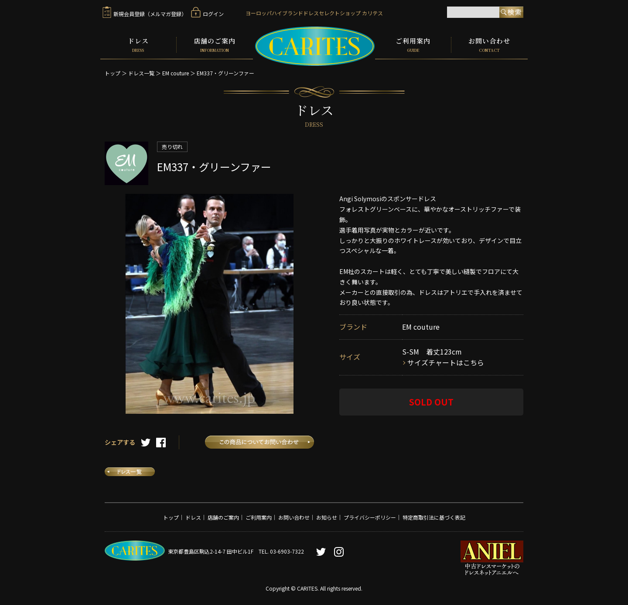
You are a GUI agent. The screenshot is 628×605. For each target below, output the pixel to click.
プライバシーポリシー (370, 516)
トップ (112, 72)
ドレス (138, 44)
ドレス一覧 (141, 72)
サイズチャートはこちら (445, 362)
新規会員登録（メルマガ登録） (144, 13)
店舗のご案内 (215, 44)
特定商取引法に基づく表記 (434, 516)
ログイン (207, 13)
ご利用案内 (413, 44)
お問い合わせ (489, 44)
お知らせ (326, 516)
